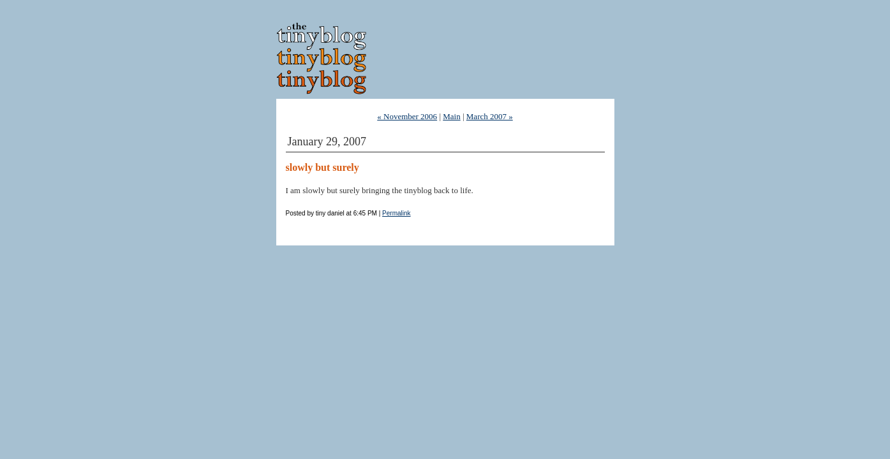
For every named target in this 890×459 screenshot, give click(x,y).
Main (451, 116)
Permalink (396, 213)
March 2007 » (489, 116)
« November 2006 (407, 116)
